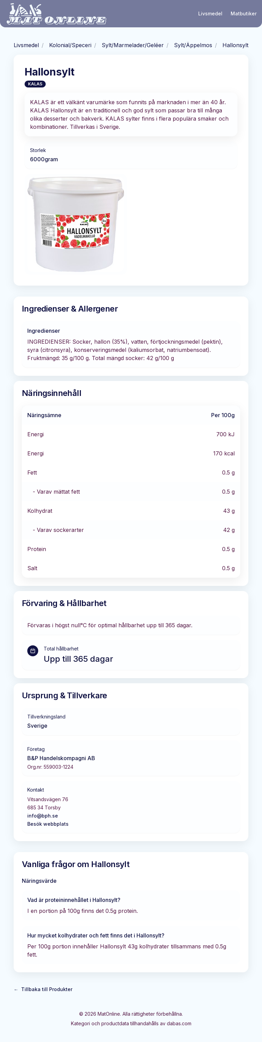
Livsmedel (210, 13)
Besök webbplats (48, 824)
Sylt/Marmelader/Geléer (133, 45)
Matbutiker (244, 13)
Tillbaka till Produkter (43, 989)
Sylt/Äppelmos (193, 45)
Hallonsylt (235, 45)
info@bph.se (42, 816)
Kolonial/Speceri (70, 45)
